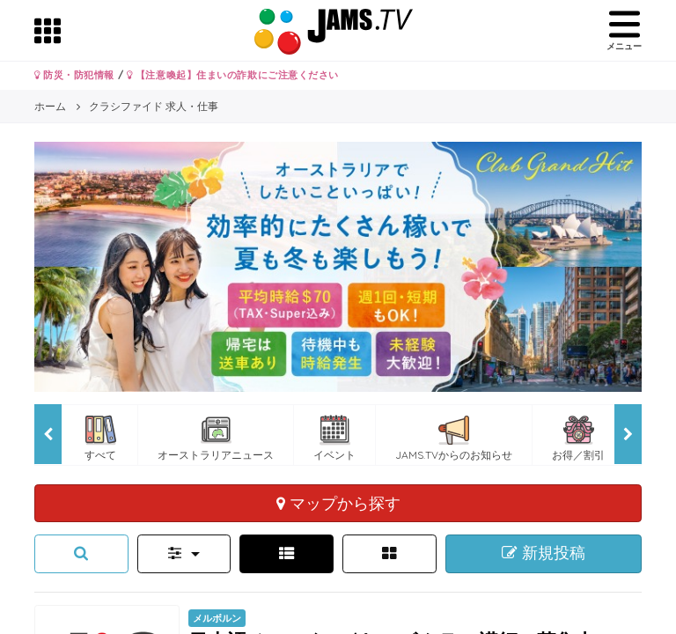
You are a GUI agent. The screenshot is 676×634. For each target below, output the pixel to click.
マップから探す (338, 502)
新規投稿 (543, 553)
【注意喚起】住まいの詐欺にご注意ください (233, 75)
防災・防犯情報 (74, 75)
